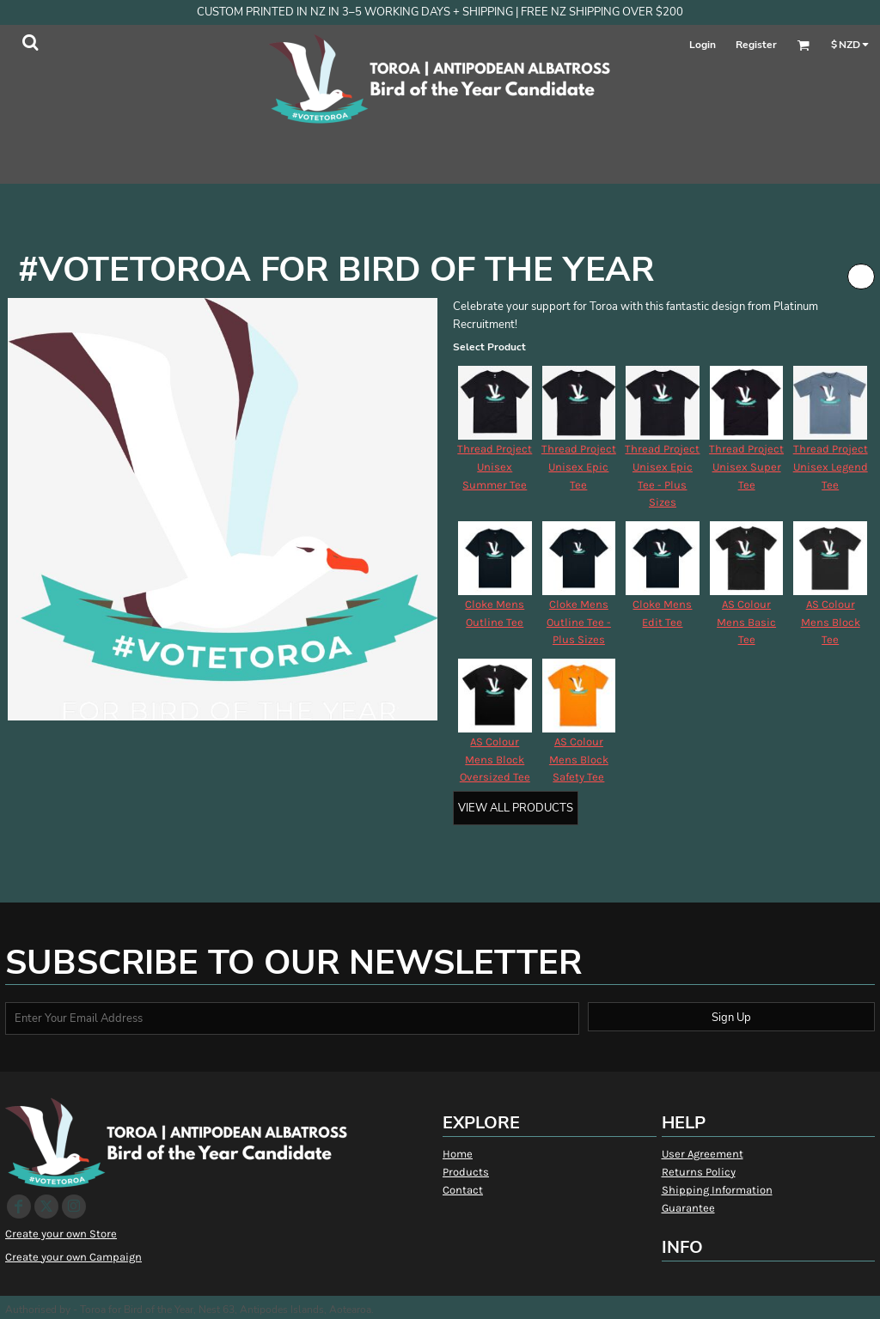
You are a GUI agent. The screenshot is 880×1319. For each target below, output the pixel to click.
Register (756, 45)
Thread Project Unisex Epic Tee (578, 466)
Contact (463, 1189)
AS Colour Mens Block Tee (830, 622)
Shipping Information (717, 1189)
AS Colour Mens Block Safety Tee (578, 759)
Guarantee (688, 1207)
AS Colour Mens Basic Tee (746, 622)
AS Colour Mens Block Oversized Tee (495, 759)
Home (458, 1153)
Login (702, 45)
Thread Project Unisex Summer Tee (494, 466)
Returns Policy (699, 1171)
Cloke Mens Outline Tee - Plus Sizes (579, 622)
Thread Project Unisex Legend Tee (830, 466)
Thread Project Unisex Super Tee (746, 466)
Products (466, 1171)
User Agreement (702, 1153)
